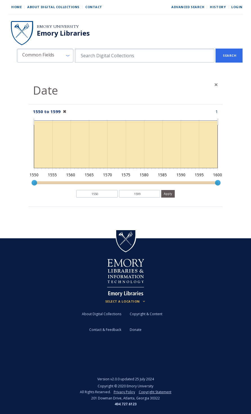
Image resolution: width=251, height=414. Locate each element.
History (218, 7)
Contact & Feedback (105, 329)
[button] (45, 56)
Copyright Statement (155, 392)
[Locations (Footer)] (125, 301)
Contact (93, 7)
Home (16, 7)
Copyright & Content (146, 314)
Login (237, 7)
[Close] (216, 84)
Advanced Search (187, 7)
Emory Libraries (63, 33)
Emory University (58, 26)
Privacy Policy (124, 392)
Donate (136, 329)
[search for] (145, 56)
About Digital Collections (53, 7)
